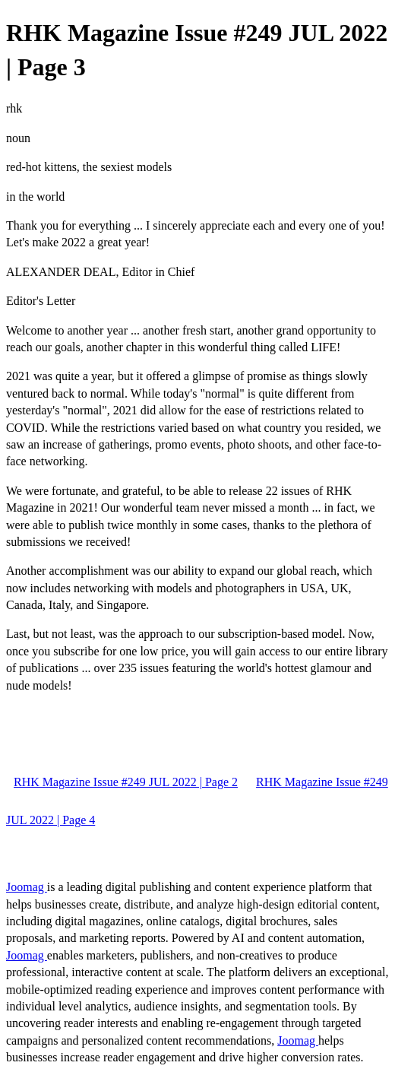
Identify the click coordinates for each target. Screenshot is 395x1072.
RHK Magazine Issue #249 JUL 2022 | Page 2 (126, 781)
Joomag (26, 886)
